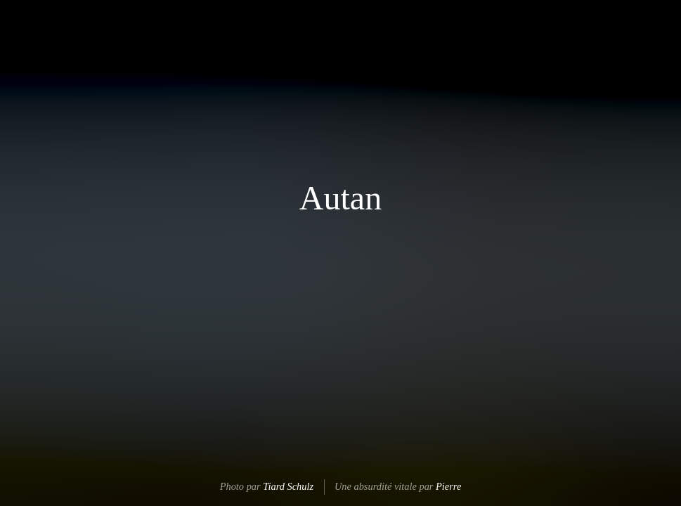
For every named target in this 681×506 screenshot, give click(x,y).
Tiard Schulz (288, 486)
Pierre (448, 486)
